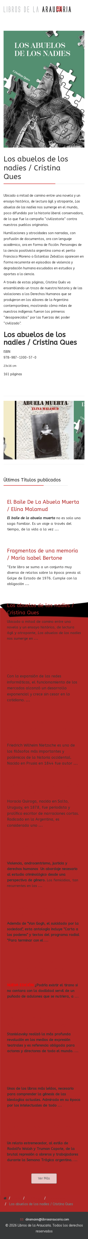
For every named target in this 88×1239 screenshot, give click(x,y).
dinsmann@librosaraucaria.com (47, 1219)
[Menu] (59, 9)
